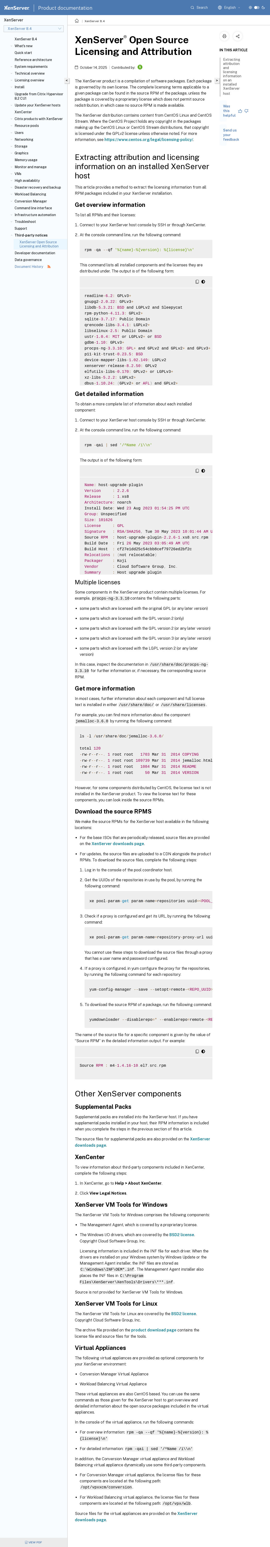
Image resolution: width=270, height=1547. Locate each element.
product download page (153, 1328)
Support (21, 228)
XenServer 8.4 (26, 39)
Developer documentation (35, 253)
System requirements (31, 67)
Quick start (23, 53)
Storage (21, 146)
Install (20, 87)
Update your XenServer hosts (38, 105)
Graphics (21, 153)
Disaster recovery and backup (38, 187)
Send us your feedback (231, 134)
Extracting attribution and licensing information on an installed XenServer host (232, 77)
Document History (33, 267)
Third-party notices (31, 235)
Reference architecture (33, 60)
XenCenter (23, 112)
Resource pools (27, 126)
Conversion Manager (31, 201)
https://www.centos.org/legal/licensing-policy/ (149, 139)
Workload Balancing (30, 194)
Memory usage (26, 160)
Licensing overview (29, 80)
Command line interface (33, 208)
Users (19, 133)
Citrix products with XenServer (39, 119)
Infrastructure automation (35, 215)
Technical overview (30, 73)
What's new (24, 46)
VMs (18, 174)
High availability (27, 181)
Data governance (28, 260)
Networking (24, 139)
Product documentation (65, 8)
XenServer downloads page (118, 842)
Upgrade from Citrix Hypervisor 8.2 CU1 (39, 96)
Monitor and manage (31, 167)
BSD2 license (181, 1233)
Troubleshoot (25, 222)
